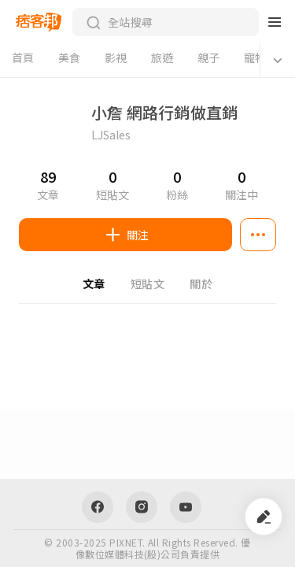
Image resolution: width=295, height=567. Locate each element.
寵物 (255, 57)
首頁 (23, 57)
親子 (208, 57)
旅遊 (162, 57)
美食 (69, 57)
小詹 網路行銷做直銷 (164, 113)
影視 (116, 57)
